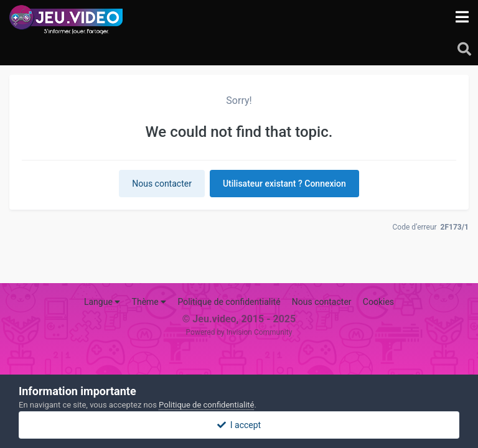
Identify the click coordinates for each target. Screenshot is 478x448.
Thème (149, 302)
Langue (102, 302)
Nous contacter (162, 184)
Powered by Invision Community (239, 332)
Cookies (378, 302)
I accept (239, 425)
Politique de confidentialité (228, 302)
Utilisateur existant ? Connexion (284, 184)
